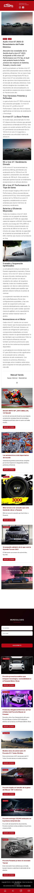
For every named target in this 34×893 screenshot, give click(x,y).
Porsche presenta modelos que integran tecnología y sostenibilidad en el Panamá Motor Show (17, 679)
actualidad (6, 527)
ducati (5, 390)
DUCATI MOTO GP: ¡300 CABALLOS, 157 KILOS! (16, 412)
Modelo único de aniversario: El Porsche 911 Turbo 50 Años (14, 752)
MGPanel (19, 885)
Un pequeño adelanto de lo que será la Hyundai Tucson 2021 (17, 548)
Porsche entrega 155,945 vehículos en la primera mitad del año (17, 820)
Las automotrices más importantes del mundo (16, 456)
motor (5, 39)
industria (5, 434)
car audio (6, 476)
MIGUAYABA (27, 885)
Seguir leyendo (9, 427)
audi (9, 39)
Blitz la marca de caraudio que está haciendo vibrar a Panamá (16, 509)
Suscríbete (17, 645)
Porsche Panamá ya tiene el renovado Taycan (16, 862)
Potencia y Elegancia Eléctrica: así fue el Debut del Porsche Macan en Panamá (17, 712)
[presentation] (15, 640)
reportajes (6, 658)
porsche (5, 769)
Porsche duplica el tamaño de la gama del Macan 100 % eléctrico (16, 789)
